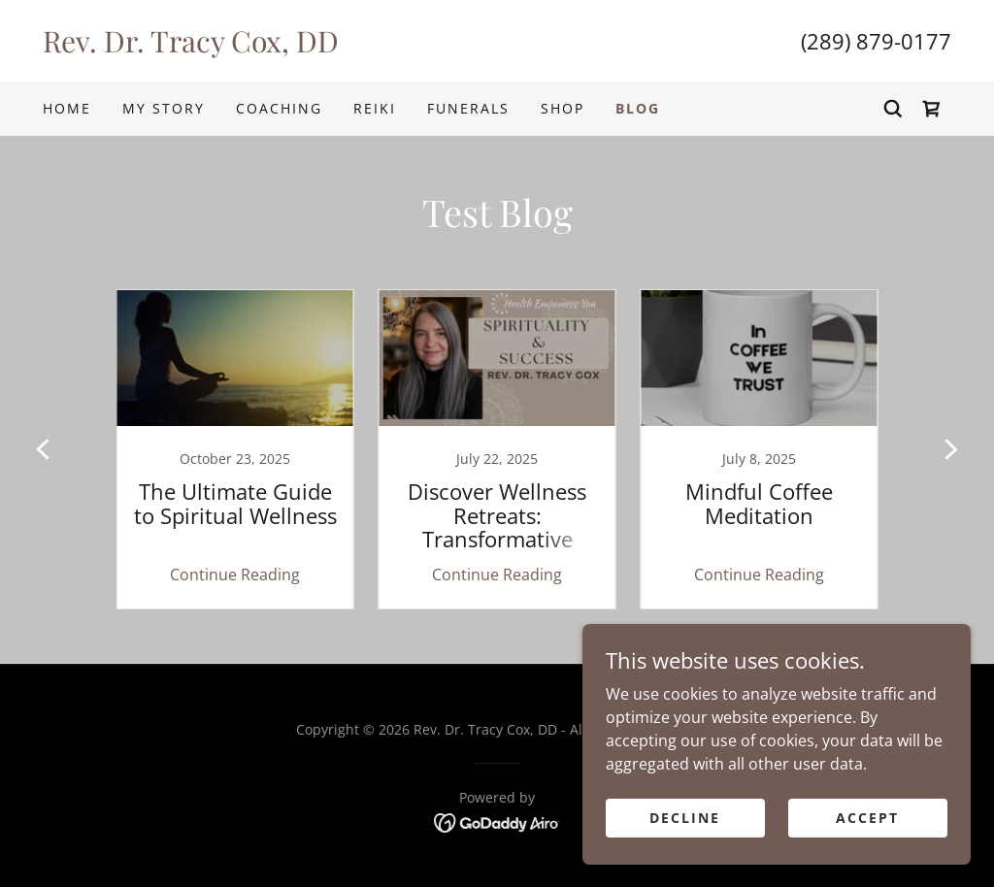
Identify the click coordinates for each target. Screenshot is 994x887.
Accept (867, 817)
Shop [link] (562, 108)
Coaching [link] (279, 108)
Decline (684, 817)
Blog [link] (637, 108)
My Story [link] (163, 108)
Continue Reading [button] (235, 574)
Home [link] (67, 108)
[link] (270, 46)
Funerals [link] (468, 108)
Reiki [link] (374, 108)
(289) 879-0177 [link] (876, 40)
